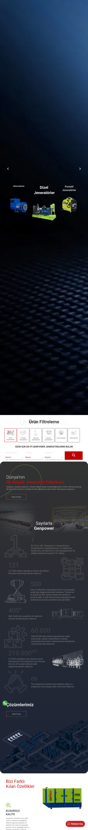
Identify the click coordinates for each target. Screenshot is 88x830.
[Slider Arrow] (8, 169)
